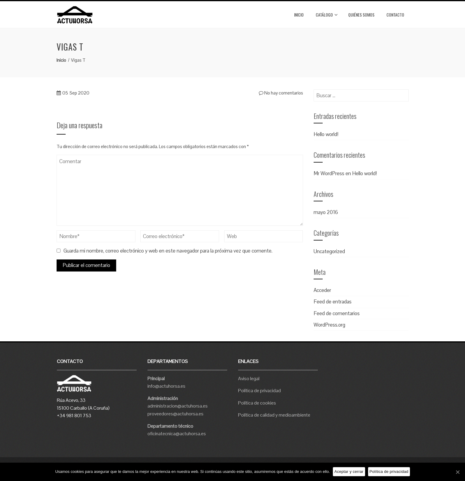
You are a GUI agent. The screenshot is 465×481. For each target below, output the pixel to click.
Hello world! (326, 134)
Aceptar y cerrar (348, 471)
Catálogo (327, 15)
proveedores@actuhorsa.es (175, 414)
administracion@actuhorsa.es (177, 406)
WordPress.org (329, 324)
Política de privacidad (259, 390)
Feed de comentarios (337, 313)
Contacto (395, 14)
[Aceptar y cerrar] (457, 472)
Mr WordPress (329, 173)
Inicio (299, 14)
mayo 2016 (326, 212)
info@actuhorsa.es (166, 386)
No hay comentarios (281, 93)
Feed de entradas (333, 301)
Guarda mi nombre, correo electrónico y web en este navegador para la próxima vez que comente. (168, 250)
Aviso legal (248, 378)
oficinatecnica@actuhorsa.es (176, 433)
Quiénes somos (361, 14)
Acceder (322, 290)
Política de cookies (257, 403)
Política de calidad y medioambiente (274, 415)
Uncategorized (329, 251)
